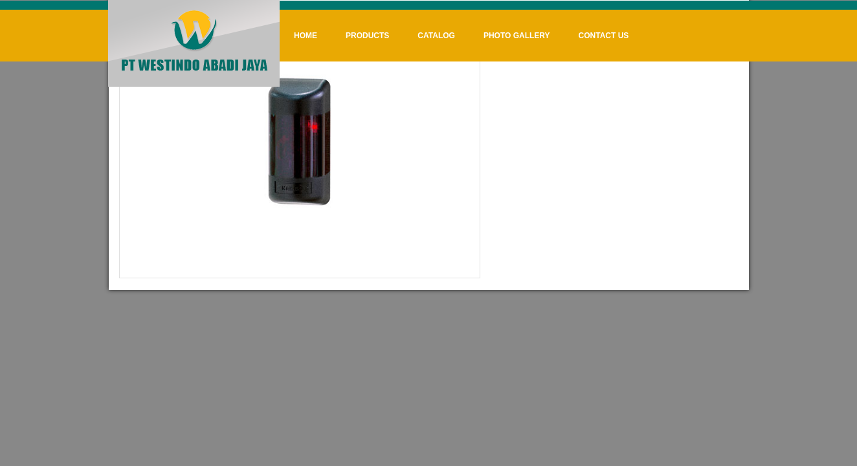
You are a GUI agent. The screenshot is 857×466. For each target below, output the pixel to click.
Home (305, 35)
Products (367, 35)
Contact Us (604, 35)
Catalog (436, 35)
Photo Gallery (517, 35)
